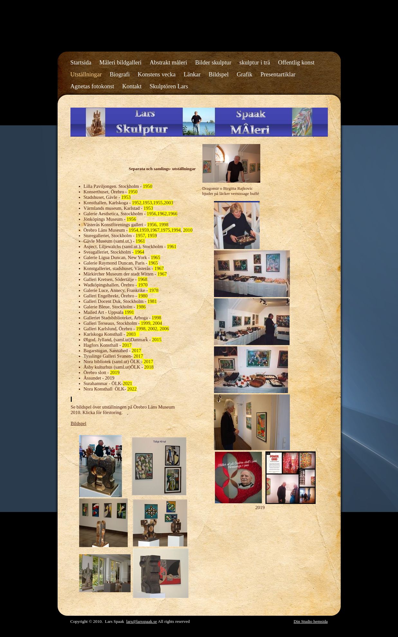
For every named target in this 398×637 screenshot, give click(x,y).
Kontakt (132, 86)
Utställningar (86, 74)
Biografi (120, 74)
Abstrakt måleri (168, 62)
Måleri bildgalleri (120, 62)
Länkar (192, 74)
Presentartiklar (277, 74)
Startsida (80, 62)
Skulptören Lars (169, 86)
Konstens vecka (157, 74)
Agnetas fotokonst (92, 86)
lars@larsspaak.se (141, 621)
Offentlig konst (296, 62)
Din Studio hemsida (311, 621)
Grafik (245, 74)
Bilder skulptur (213, 62)
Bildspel (219, 74)
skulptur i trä (254, 62)
